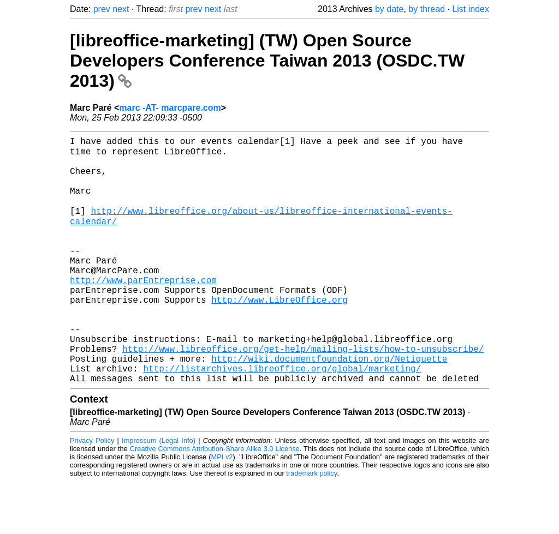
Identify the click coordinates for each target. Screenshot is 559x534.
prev (101, 9)
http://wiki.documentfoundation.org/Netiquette (329, 406)
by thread (426, 9)
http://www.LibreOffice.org (279, 334)
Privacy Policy (92, 493)
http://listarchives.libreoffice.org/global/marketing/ (282, 418)
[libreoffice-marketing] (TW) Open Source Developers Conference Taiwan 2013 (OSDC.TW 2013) (267, 61)
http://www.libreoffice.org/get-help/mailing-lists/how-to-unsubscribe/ (303, 394)
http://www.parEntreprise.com (143, 310)
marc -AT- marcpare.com (170, 107)
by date (389, 9)
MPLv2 (222, 509)
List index (470, 9)
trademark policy (311, 525)
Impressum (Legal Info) (158, 493)
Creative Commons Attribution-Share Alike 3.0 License (215, 501)
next (120, 9)
